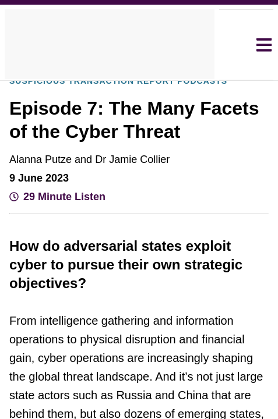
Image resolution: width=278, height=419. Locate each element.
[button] (85, 304)
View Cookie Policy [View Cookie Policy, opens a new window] (161, 210)
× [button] (245, 104)
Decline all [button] (141, 273)
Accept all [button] (141, 241)
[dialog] (139, 210)
